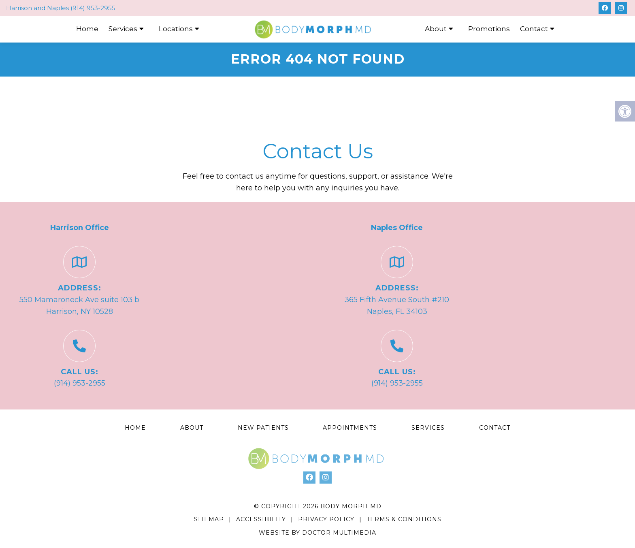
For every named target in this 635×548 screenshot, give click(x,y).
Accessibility (261, 519)
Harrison (20, 8)
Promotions (489, 29)
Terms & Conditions (404, 519)
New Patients (263, 427)
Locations (176, 29)
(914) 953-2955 (92, 8)
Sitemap (209, 519)
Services (123, 29)
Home (87, 29)
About (436, 29)
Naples (58, 8)
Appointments (350, 427)
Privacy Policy (327, 519)
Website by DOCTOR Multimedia (317, 532)
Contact (534, 29)
